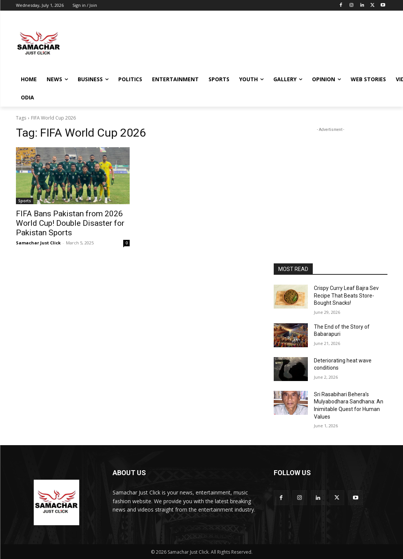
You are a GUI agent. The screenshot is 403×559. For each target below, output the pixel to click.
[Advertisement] (193, 42)
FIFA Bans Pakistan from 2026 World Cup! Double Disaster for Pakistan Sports (70, 223)
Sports (24, 200)
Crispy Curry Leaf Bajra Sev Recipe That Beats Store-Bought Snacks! (346, 295)
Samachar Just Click (38, 243)
